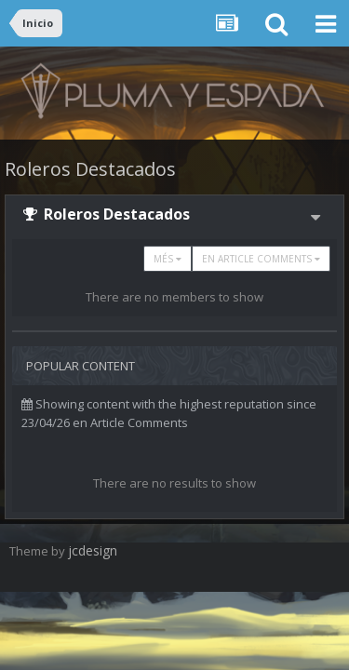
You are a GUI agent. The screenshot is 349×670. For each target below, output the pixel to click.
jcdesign (92, 550)
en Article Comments (261, 258)
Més (167, 258)
